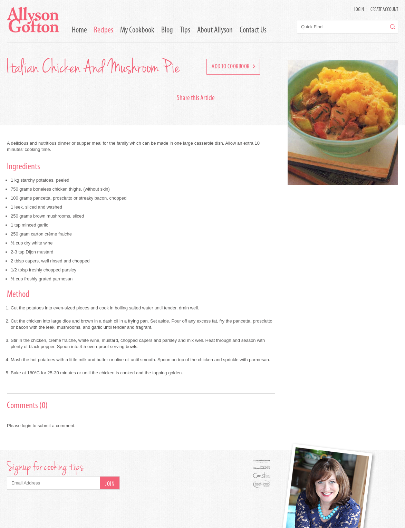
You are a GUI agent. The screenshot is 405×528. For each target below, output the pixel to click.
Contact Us (253, 30)
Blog (167, 30)
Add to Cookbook (233, 67)
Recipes (103, 30)
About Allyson (215, 30)
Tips (185, 30)
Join (109, 484)
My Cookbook (137, 30)
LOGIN (359, 9)
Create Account (384, 9)
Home (79, 30)
